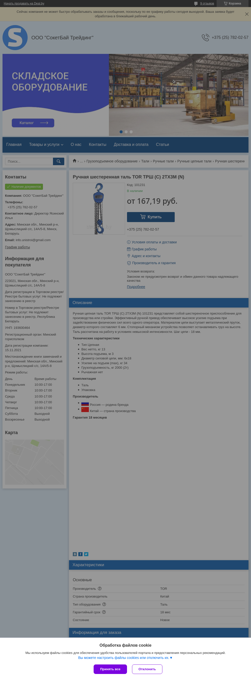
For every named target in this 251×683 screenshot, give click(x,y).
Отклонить (147, 669)
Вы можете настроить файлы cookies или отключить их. (123, 658)
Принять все (110, 669)
